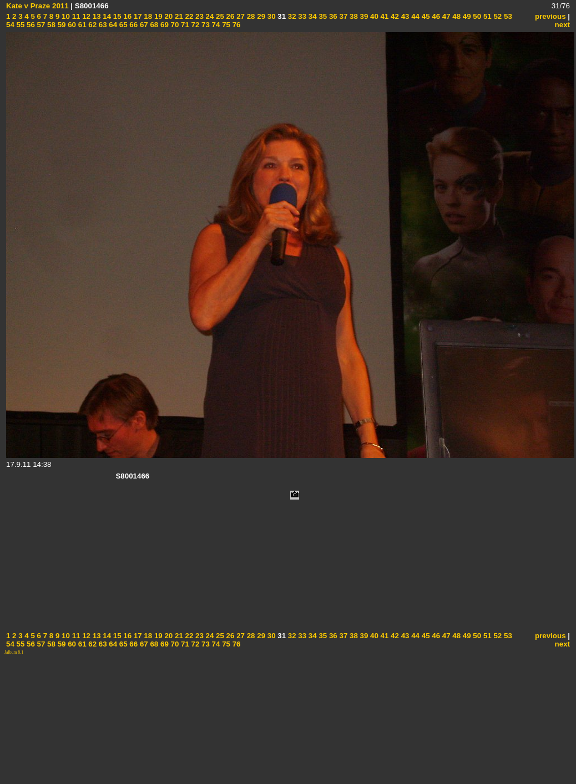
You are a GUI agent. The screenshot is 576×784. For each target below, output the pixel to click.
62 (92, 25)
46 (435, 16)
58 (50, 25)
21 (178, 16)
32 (291, 16)
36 (332, 16)
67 (143, 25)
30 (270, 16)
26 (229, 16)
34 (311, 16)
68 (153, 25)
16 (127, 16)
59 (60, 25)
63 (102, 25)
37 (342, 16)
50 (476, 16)
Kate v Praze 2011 (37, 6)
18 (147, 16)
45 (425, 16)
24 (209, 16)
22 (188, 16)
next (562, 25)
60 (70, 25)
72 (194, 25)
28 (250, 16)
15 (116, 16)
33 (301, 16)
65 (122, 25)
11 (75, 16)
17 (137, 16)
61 (81, 25)
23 (198, 16)
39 (363, 16)
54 (10, 25)
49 (466, 16)
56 (29, 25)
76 (235, 25)
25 (219, 16)
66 (133, 25)
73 (204, 25)
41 (383, 16)
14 (106, 16)
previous (550, 16)
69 (163, 25)
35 (322, 16)
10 (64, 16)
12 (85, 16)
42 (393, 16)
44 (414, 16)
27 (239, 16)
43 (404, 16)
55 (19, 25)
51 (486, 16)
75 (225, 25)
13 (95, 16)
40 (373, 16)
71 (184, 25)
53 (507, 16)
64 (112, 25)
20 (168, 16)
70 (174, 25)
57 (40, 25)
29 (260, 16)
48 (456, 16)
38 (352, 16)
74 (215, 25)
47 (445, 16)
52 (497, 16)
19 (157, 16)
